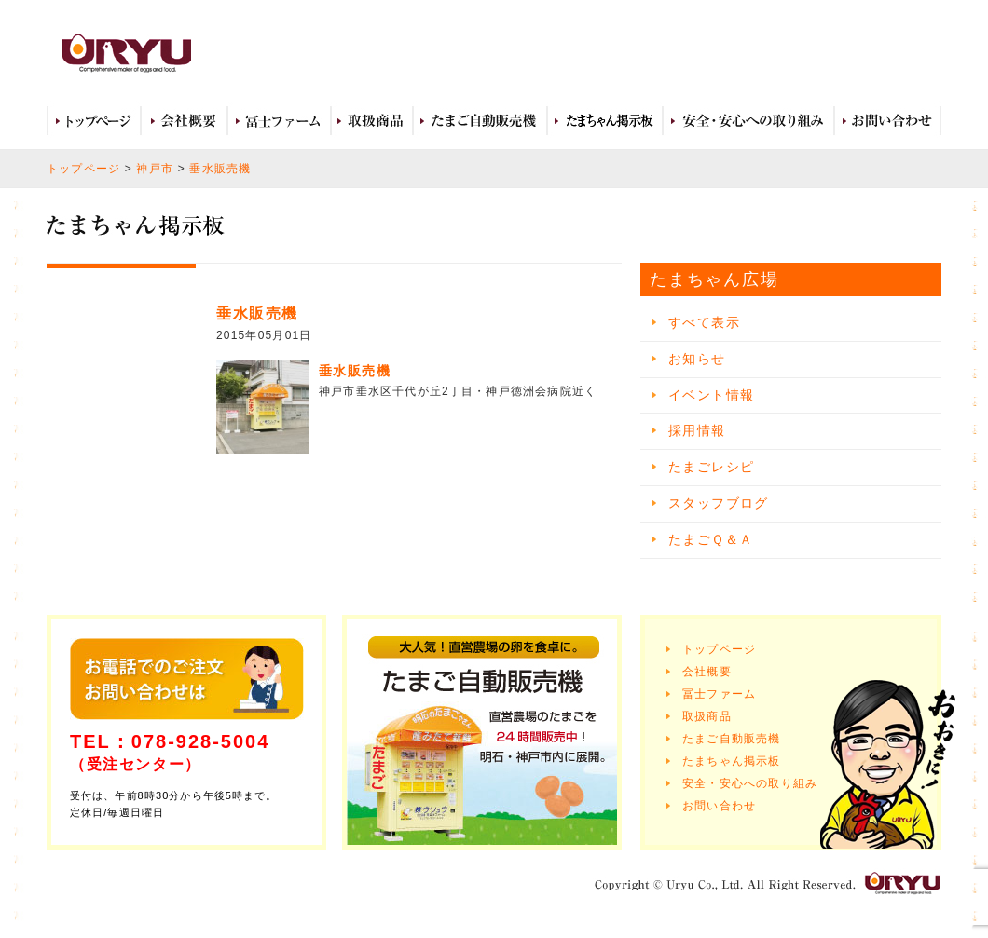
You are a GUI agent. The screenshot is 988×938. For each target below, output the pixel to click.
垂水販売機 (220, 168)
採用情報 (697, 430)
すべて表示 (704, 322)
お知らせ (697, 358)
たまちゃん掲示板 (731, 761)
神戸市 (154, 168)
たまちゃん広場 (605, 121)
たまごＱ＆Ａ (710, 539)
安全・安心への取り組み (748, 121)
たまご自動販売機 (480, 121)
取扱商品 (372, 121)
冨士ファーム (279, 121)
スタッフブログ (718, 503)
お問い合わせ (887, 121)
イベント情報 (711, 394)
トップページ (94, 121)
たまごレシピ (711, 466)
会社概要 (184, 121)
